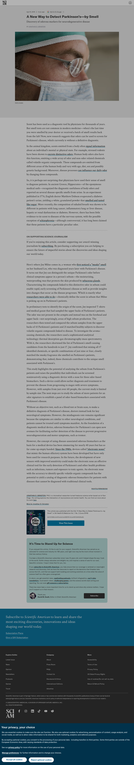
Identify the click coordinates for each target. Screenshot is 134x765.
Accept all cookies (14, 759)
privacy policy (14, 746)
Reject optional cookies (41, 759)
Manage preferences (10, 751)
